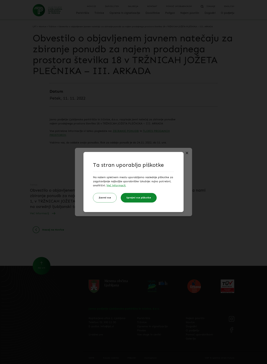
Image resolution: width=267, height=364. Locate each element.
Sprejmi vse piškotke (138, 197)
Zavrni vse (105, 197)
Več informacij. (116, 185)
